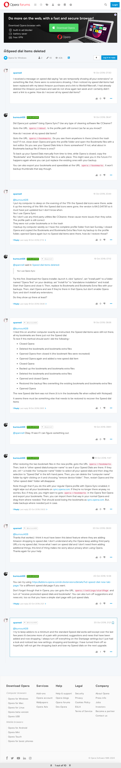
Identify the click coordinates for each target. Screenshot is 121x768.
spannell (17, 63)
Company (102, 676)
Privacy (79, 688)
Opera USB (14, 706)
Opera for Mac (15, 693)
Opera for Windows (17, 48)
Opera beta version (18, 702)
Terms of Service (83, 701)
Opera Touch (15, 727)
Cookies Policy (82, 692)
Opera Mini (14, 722)
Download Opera (66, 18)
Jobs (98, 692)
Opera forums (63, 692)
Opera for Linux (16, 698)
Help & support (64, 684)
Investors (100, 697)
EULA (78, 697)
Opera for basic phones (20, 731)
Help (59, 676)
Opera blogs (62, 688)
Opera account (44, 688)
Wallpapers (42, 692)
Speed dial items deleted (45, 255)
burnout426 (19, 107)
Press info (101, 688)
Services (42, 676)
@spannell (47, 249)
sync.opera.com (61, 479)
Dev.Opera (61, 697)
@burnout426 (20, 190)
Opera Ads (42, 697)
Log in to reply (109, 48)
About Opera (102, 684)
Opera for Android (17, 718)
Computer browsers (16, 683)
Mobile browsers (14, 712)
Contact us (101, 706)
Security (79, 684)
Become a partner (105, 701)
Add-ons (41, 684)
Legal (79, 676)
